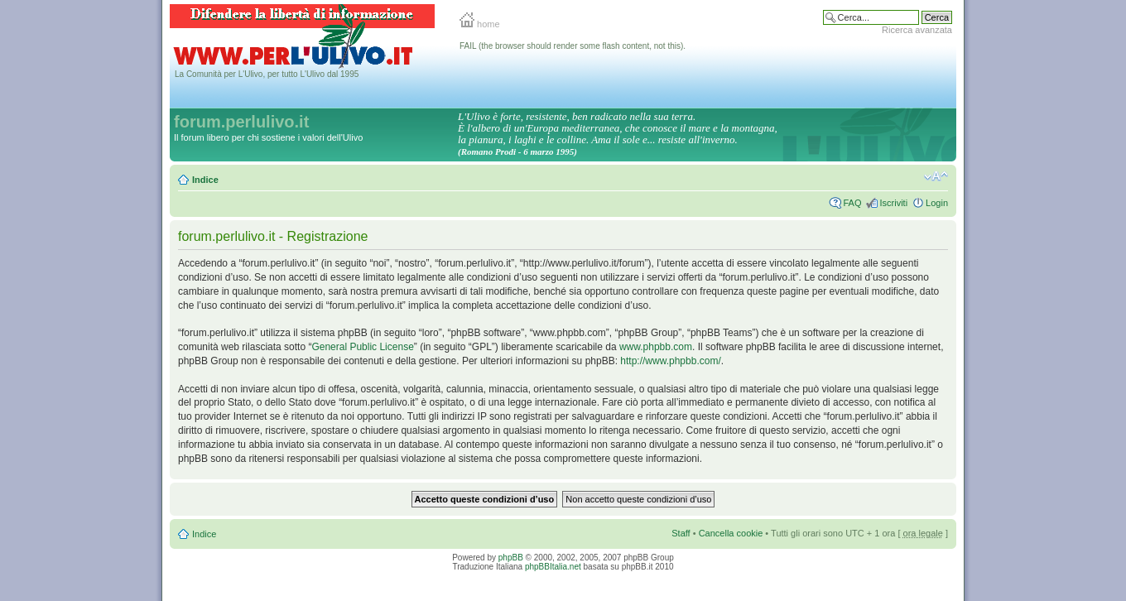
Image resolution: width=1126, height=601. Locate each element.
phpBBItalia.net (553, 566)
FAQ (852, 203)
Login (937, 203)
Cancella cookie (731, 533)
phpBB (510, 557)
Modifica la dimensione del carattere (936, 176)
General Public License (362, 347)
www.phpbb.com (655, 347)
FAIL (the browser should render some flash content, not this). (573, 45)
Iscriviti (893, 203)
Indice (205, 180)
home (480, 24)
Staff (680, 533)
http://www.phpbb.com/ (670, 361)
